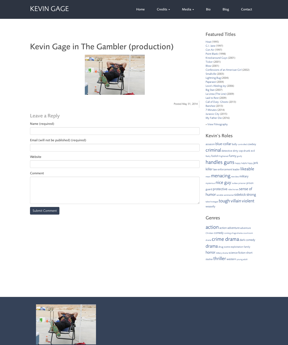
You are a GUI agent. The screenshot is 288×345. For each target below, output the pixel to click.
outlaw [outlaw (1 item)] (235, 183)
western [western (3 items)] (231, 259)
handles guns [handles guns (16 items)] (220, 162)
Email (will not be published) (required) (58, 140)
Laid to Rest (212, 97)
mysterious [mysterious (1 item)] (210, 183)
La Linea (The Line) (216, 93)
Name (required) (42, 124)
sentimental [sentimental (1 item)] (229, 195)
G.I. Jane (210, 45)
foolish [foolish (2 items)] (215, 155)
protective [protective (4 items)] (220, 189)
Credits (163, 9)
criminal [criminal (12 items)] (213, 150)
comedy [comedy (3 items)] (219, 233)
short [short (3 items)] (249, 252)
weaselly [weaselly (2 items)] (210, 206)
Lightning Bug (213, 77)
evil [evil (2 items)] (253, 150)
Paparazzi (211, 81)
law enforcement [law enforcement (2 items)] (222, 169)
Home (140, 9)
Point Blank (212, 53)
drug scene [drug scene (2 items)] (224, 246)
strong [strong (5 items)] (251, 194)
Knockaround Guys (216, 57)
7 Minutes (211, 109)
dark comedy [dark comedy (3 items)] (247, 240)
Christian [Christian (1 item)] (209, 233)
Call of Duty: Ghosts (217, 101)
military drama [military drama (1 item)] (222, 253)
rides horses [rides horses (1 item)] (233, 189)
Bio (208, 9)
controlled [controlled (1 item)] (242, 144)
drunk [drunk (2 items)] (246, 150)
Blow (208, 65)
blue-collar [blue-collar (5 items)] (223, 144)
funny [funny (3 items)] (232, 156)
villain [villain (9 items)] (236, 201)
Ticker (209, 61)
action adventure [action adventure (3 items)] (229, 228)
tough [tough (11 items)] (224, 201)
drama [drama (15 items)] (212, 246)
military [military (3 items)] (243, 176)
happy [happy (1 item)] (238, 163)
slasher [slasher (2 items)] (209, 259)
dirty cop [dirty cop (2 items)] (238, 150)
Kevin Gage (49, 8)
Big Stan (210, 89)
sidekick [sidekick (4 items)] (240, 195)
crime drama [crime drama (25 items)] (225, 239)
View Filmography (217, 124)
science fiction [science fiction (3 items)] (237, 252)
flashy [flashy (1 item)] (208, 156)
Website (35, 157)
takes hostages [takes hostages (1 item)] (212, 201)
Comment (37, 173)
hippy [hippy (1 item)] (250, 163)
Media (188, 9)
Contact (246, 9)
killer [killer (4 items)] (209, 169)
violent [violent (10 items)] (248, 201)
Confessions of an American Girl (224, 69)
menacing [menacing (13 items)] (220, 176)
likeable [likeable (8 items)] (247, 168)
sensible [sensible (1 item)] (219, 195)
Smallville (211, 73)
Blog (226, 9)
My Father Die (214, 117)
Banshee (210, 105)
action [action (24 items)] (212, 227)
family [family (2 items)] (247, 246)
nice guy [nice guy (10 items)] (223, 182)
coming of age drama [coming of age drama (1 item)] (233, 233)
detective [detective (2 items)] (227, 150)
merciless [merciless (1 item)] (235, 176)
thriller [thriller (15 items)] (219, 258)
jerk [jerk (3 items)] (255, 163)
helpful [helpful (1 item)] (244, 163)
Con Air (210, 49)
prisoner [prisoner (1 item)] (242, 183)
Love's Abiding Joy (216, 85)
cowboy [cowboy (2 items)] (251, 144)
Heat (208, 41)
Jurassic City (212, 113)
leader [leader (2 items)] (236, 169)
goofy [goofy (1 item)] (239, 156)
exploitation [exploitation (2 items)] (237, 246)
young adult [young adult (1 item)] (242, 259)
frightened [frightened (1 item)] (223, 156)
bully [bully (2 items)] (234, 144)
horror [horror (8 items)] (210, 252)
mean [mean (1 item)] (208, 176)
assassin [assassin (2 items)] (210, 144)
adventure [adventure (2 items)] (245, 228)
